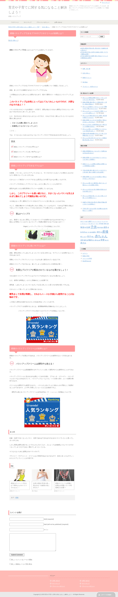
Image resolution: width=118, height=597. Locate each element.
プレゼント (91, 223)
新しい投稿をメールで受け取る (21, 564)
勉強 (82, 227)
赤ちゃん (101, 236)
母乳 (98, 232)
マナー (97, 223)
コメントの (87, 258)
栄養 (90, 232)
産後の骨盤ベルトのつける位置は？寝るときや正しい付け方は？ (95, 177)
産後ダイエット (87, 77)
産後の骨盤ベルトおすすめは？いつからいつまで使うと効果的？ (95, 158)
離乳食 (86, 240)
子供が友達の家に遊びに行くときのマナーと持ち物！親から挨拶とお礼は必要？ (95, 171)
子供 (94, 227)
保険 (105, 223)
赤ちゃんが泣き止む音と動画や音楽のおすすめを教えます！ (95, 190)
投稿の (86, 256)
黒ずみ (83, 243)
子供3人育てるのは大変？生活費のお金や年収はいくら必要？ (95, 209)
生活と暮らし (13, 40)
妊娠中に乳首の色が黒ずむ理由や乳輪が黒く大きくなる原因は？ (95, 203)
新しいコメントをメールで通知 (21, 560)
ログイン (85, 253)
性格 (101, 227)
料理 (83, 232)
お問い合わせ (58, 22)
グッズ (103, 221)
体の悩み (85, 82)
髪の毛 (107, 240)
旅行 (86, 232)
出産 (107, 223)
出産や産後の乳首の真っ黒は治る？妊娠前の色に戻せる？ (41, 485)
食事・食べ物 (86, 68)
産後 (16, 497)
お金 (86, 221)
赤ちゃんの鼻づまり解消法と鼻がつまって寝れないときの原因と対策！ (95, 184)
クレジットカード (96, 221)
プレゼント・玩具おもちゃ (90, 86)
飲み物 (98, 240)
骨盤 (103, 240)
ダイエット (85, 223)
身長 (82, 240)
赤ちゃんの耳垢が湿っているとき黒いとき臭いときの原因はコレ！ (95, 197)
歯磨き (94, 232)
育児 (89, 237)
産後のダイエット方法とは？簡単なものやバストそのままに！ (19, 485)
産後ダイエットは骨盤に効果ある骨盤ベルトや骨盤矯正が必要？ (63, 485)
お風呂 (90, 221)
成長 (105, 227)
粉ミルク (83, 237)
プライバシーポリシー (43, 22)
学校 (98, 227)
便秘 (102, 223)
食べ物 (94, 240)
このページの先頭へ (106, 595)
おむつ (82, 221)
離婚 (90, 240)
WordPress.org (87, 261)
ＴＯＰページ (15, 22)
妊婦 (88, 227)
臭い (92, 237)
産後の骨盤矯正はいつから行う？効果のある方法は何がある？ (95, 152)
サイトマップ (27, 22)
